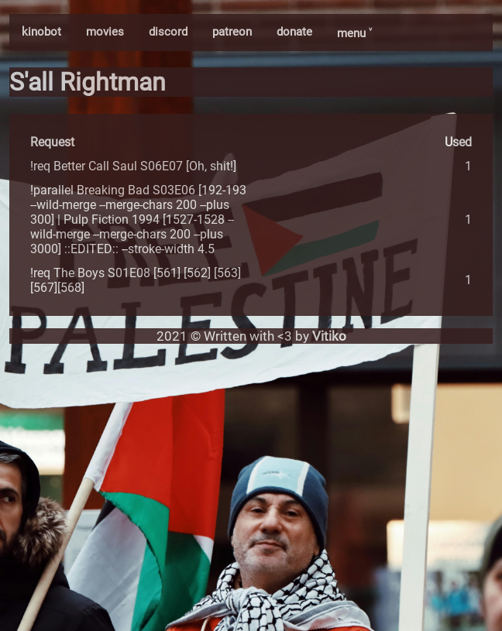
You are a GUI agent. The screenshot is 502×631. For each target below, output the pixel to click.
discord (168, 32)
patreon (232, 32)
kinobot (41, 32)
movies (105, 32)
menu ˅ (354, 33)
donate (294, 32)
